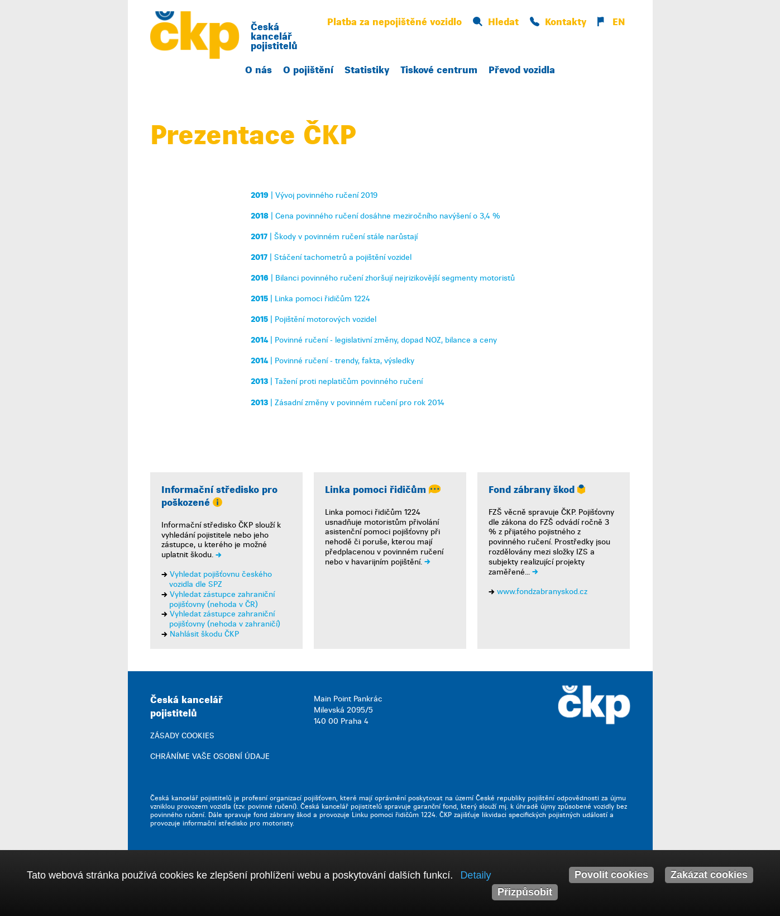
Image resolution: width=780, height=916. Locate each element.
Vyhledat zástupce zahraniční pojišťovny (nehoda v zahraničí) (224, 619)
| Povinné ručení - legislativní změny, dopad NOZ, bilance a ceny (374, 340)
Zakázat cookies (709, 874)
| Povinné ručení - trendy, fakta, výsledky (332, 361)
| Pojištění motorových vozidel (313, 319)
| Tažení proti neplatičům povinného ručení (337, 381)
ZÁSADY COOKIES (182, 736)
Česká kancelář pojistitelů (274, 36)
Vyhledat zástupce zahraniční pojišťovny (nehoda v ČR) (222, 599)
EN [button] (611, 22)
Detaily (475, 875)
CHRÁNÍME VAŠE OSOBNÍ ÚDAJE (210, 756)
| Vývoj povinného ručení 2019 (314, 195)
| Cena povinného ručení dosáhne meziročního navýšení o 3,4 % (375, 216)
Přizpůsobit (524, 892)
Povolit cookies (611, 874)
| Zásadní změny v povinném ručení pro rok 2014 (347, 402)
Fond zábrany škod (537, 490)
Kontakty (558, 22)
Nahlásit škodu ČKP (204, 634)
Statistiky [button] (366, 70)
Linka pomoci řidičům (383, 490)
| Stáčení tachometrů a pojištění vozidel (331, 257)
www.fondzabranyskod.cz (542, 591)
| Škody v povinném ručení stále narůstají (334, 236)
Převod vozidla (522, 70)
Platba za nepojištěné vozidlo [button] (394, 22)
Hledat (496, 22)
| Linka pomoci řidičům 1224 (310, 298)
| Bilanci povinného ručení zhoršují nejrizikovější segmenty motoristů (383, 278)
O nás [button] (258, 70)
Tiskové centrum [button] (438, 70)
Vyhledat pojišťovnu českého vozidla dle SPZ (220, 579)
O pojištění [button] (308, 70)
